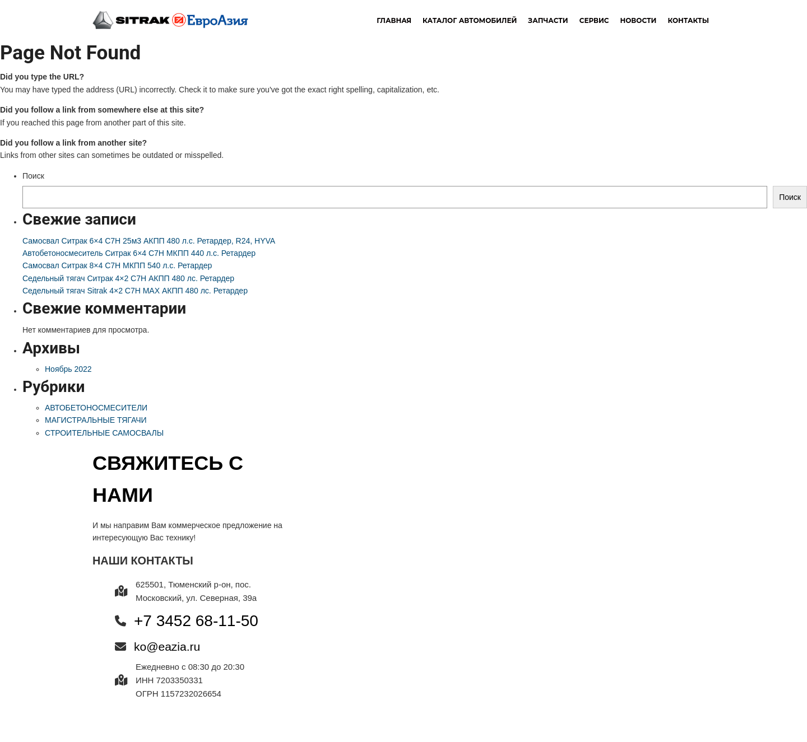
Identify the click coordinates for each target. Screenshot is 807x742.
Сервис (594, 20)
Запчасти (548, 20)
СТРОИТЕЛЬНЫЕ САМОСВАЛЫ (104, 432)
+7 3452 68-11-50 (196, 620)
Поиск (33, 175)
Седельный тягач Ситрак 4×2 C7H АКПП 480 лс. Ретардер (128, 278)
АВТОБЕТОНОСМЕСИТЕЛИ (96, 407)
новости (638, 20)
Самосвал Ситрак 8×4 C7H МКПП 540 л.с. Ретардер (117, 265)
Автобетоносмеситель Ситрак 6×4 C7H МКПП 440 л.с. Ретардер (139, 253)
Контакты (688, 20)
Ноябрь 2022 (68, 369)
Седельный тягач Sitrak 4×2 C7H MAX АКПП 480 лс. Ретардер (135, 290)
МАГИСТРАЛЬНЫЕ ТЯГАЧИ (96, 420)
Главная (394, 20)
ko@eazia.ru (167, 646)
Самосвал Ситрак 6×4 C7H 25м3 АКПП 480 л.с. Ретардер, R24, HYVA (148, 240)
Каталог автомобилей (470, 20)
